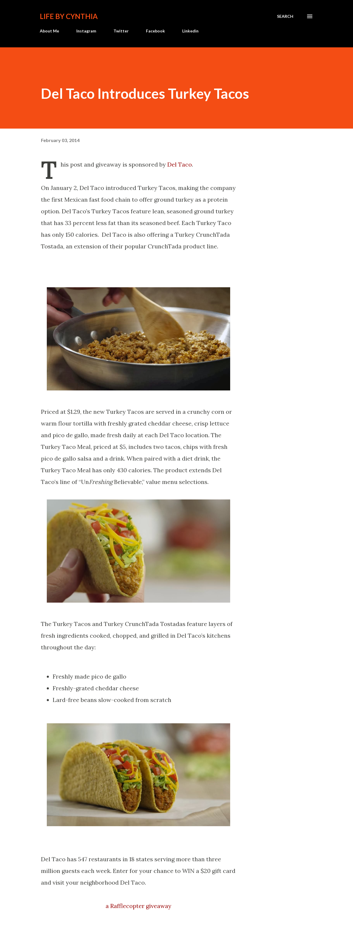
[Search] (285, 16)
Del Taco (179, 164)
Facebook (155, 30)
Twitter (121, 30)
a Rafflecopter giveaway (138, 905)
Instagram (86, 30)
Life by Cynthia (69, 16)
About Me (49, 30)
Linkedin (190, 30)
